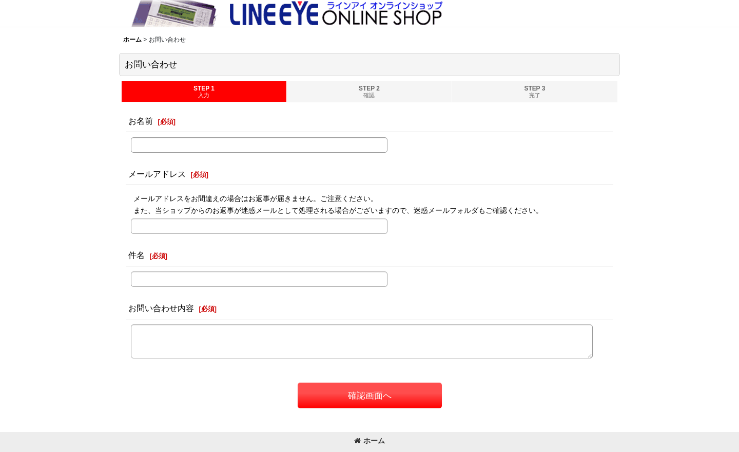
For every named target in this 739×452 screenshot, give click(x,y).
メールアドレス (157, 173)
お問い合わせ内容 (161, 308)
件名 (136, 255)
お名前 (140, 120)
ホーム (369, 441)
